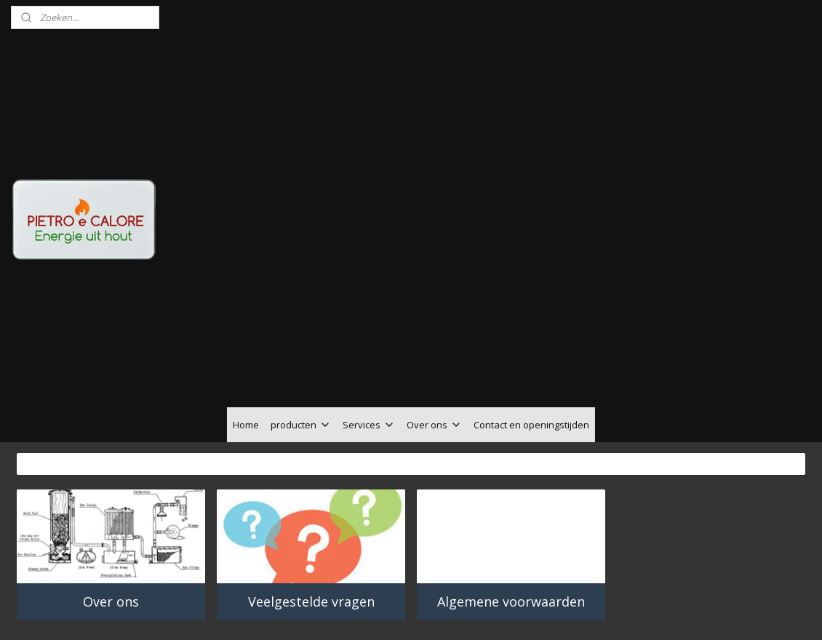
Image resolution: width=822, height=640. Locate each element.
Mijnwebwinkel (582, 585)
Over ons (434, 343)
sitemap (369, 585)
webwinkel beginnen (455, 585)
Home (246, 343)
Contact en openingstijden (531, 343)
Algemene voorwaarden (511, 520)
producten (301, 343)
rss (399, 585)
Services (369, 343)
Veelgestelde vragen (311, 520)
